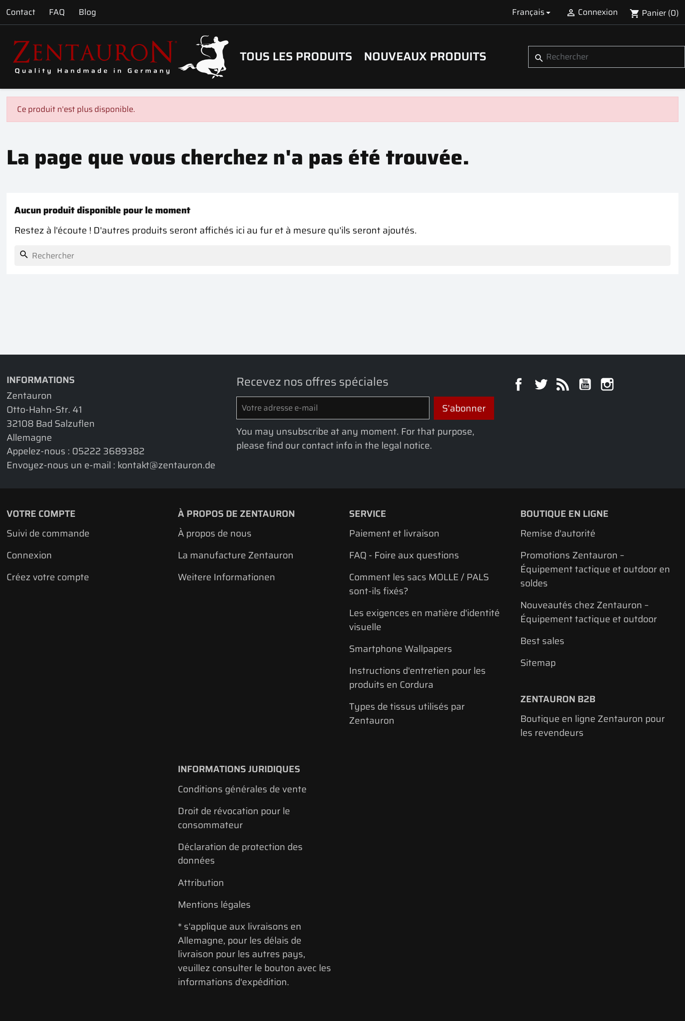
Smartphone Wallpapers (400, 648)
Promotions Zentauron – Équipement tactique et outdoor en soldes (595, 569)
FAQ (57, 12)
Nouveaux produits (425, 56)
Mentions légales (214, 904)
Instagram (609, 386)
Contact (20, 12)
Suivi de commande (48, 533)
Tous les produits (296, 56)
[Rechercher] (606, 57)
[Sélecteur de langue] (533, 12)
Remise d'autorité (557, 533)
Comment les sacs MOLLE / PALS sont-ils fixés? (419, 584)
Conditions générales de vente (242, 789)
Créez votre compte (48, 577)
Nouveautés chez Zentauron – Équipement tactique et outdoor (588, 612)
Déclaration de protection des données (240, 854)
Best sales (542, 641)
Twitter (542, 386)
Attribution (201, 882)
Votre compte (41, 513)
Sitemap (538, 662)
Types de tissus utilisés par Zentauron (407, 713)
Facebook (520, 386)
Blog (87, 12)
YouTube (586, 386)
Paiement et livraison (394, 533)
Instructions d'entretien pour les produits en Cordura (417, 677)
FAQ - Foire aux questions (404, 555)
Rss (564, 386)
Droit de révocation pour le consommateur (234, 818)
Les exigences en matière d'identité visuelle (424, 620)
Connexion (29, 555)
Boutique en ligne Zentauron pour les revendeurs (592, 725)
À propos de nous (215, 533)
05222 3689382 (108, 451)
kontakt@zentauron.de (166, 465)
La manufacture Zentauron (236, 555)
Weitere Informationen (226, 577)
